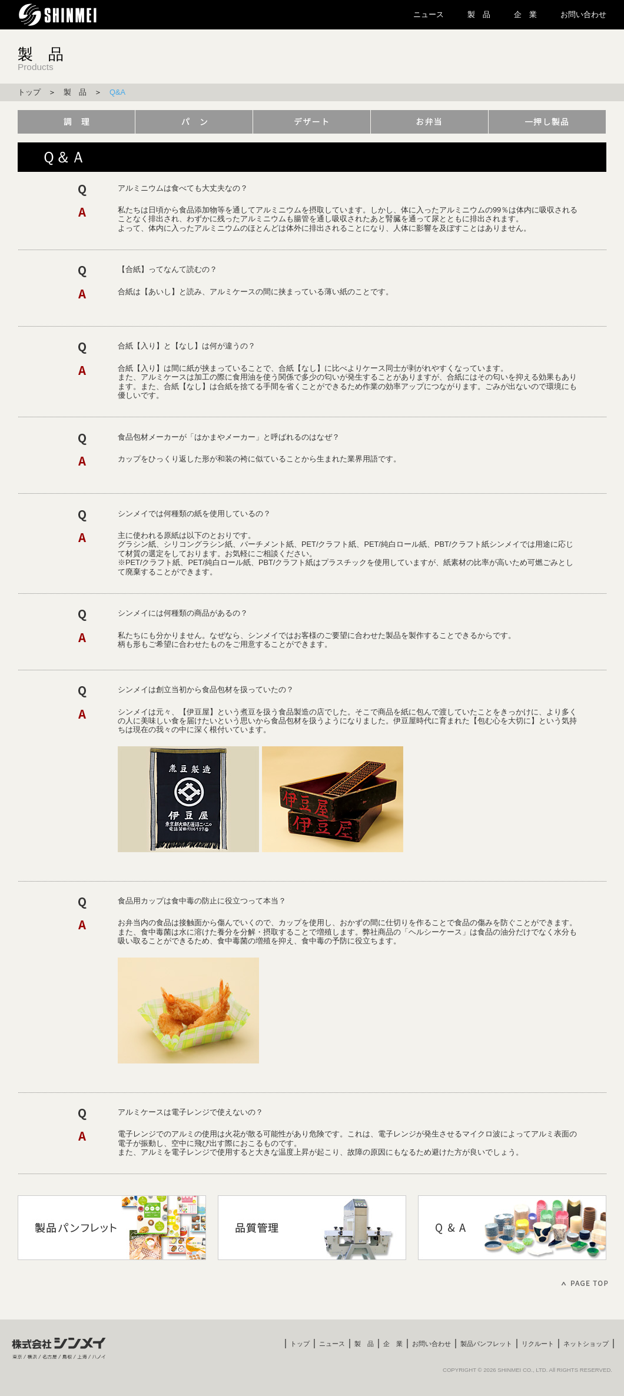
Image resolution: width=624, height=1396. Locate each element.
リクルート (538, 1343)
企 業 (525, 14)
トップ (29, 92)
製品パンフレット (486, 1343)
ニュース (428, 14)
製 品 (478, 14)
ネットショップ (586, 1343)
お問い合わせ (583, 14)
